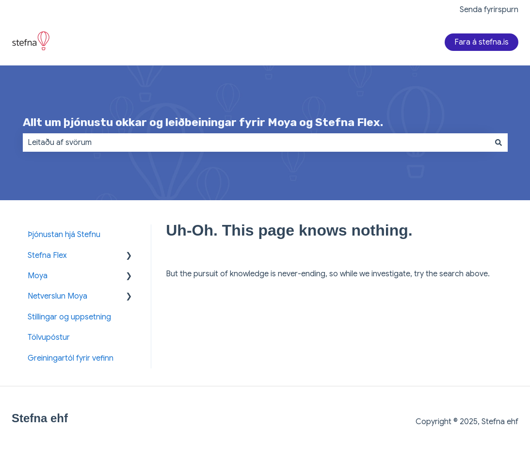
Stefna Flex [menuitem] (47, 255)
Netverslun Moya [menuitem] (57, 296)
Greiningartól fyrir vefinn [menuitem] (70, 358)
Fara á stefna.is (481, 42)
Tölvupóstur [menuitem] (49, 337)
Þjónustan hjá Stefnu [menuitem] (64, 234)
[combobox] (256, 142)
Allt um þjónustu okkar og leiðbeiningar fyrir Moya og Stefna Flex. (203, 122)
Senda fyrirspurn (489, 10)
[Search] (498, 142)
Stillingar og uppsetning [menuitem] (69, 317)
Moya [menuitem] (38, 276)
